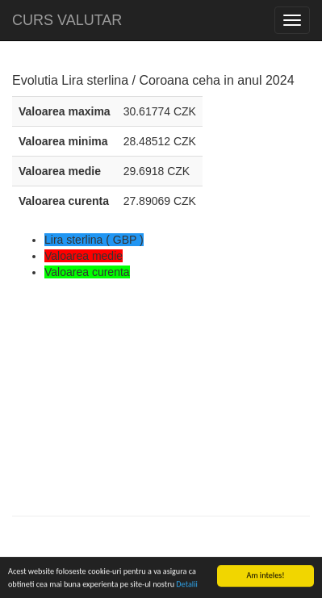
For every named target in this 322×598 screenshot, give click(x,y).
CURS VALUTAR (67, 20)
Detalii (186, 584)
